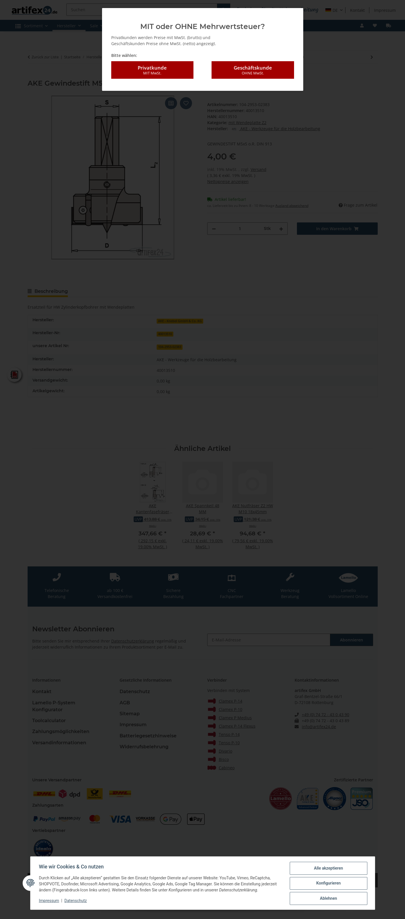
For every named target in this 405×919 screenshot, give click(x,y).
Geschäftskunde (253, 70)
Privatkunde (152, 70)
